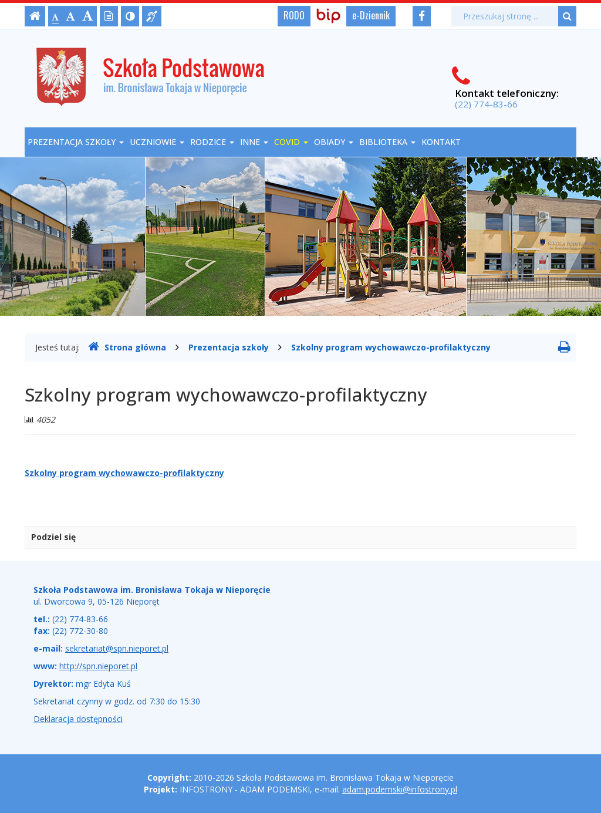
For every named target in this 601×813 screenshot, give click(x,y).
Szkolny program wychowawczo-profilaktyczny (391, 347)
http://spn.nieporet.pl (98, 666)
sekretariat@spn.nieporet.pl (116, 648)
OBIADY (333, 141)
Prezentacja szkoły (76, 141)
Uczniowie (157, 141)
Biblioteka (387, 141)
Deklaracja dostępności (78, 718)
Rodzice (212, 141)
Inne (254, 141)
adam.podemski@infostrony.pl (399, 789)
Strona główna (127, 347)
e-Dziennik (371, 15)
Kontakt (441, 141)
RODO (294, 15)
